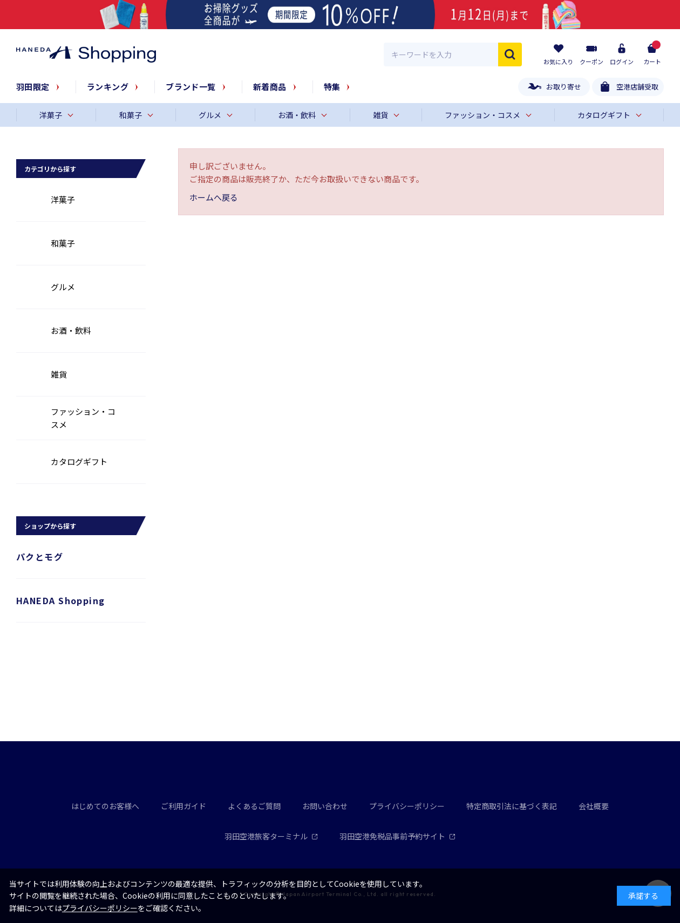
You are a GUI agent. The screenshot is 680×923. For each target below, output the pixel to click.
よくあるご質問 (254, 806)
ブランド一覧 (191, 86)
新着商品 (270, 86)
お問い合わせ (325, 806)
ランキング (107, 86)
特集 (332, 86)
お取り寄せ (563, 86)
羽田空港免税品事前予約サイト (397, 836)
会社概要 (594, 806)
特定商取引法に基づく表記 (511, 806)
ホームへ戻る (213, 197)
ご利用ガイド (183, 806)
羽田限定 (33, 86)
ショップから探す (50, 525)
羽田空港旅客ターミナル (271, 836)
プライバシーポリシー (407, 806)
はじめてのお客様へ (105, 806)
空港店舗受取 (637, 86)
